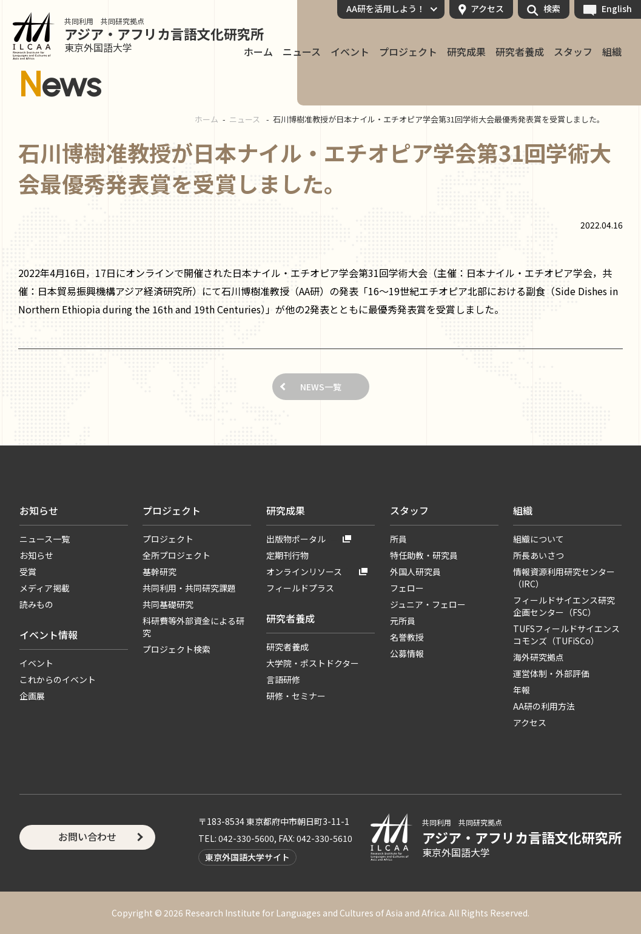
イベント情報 (48, 634)
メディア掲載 (44, 588)
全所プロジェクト (176, 555)
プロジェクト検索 (176, 649)
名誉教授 (407, 637)
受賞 (27, 571)
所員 (398, 539)
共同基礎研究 (168, 604)
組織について (538, 539)
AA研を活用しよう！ (385, 8)
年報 (521, 690)
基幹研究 (159, 571)
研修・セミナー (296, 696)
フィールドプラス (300, 588)
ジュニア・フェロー (428, 604)
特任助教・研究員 (424, 555)
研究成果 (466, 52)
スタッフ (573, 52)
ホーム (206, 119)
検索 (551, 8)
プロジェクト (408, 52)
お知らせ (38, 510)
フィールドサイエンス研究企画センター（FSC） (564, 606)
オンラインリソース (304, 571)
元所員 (402, 621)
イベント (350, 52)
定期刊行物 (287, 555)
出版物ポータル (296, 539)
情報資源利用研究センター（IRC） (564, 577)
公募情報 (407, 653)
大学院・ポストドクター (312, 663)
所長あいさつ (538, 555)
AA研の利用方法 (544, 706)
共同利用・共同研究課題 (189, 588)
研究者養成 (519, 52)
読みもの (36, 604)
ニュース (302, 52)
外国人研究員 (415, 571)
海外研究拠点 (538, 657)
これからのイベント (57, 679)
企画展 (32, 696)
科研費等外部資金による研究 (193, 627)
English (617, 8)
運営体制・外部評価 (551, 673)
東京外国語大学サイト (247, 857)
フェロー (407, 588)
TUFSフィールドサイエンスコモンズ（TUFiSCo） (566, 634)
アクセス (487, 8)
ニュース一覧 (44, 539)
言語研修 (283, 679)
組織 (612, 52)
